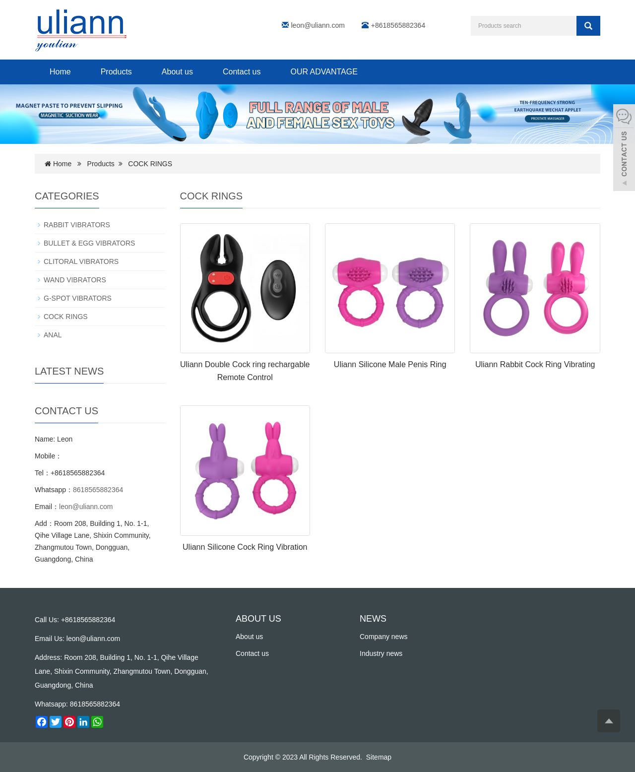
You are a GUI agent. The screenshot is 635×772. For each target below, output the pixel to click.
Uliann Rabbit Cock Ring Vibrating (535, 364)
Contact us (241, 71)
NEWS (373, 619)
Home (60, 71)
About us (177, 71)
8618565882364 (98, 490)
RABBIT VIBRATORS (77, 225)
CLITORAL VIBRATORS (81, 261)
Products (116, 71)
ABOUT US (258, 619)
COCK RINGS (150, 164)
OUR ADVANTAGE (323, 71)
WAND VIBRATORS (75, 280)
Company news (384, 637)
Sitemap (378, 757)
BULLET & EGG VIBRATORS (89, 243)
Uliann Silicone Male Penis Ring (390, 364)
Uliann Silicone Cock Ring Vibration (245, 547)
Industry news (381, 653)
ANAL (53, 335)
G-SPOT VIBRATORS (78, 298)
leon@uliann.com (318, 25)
